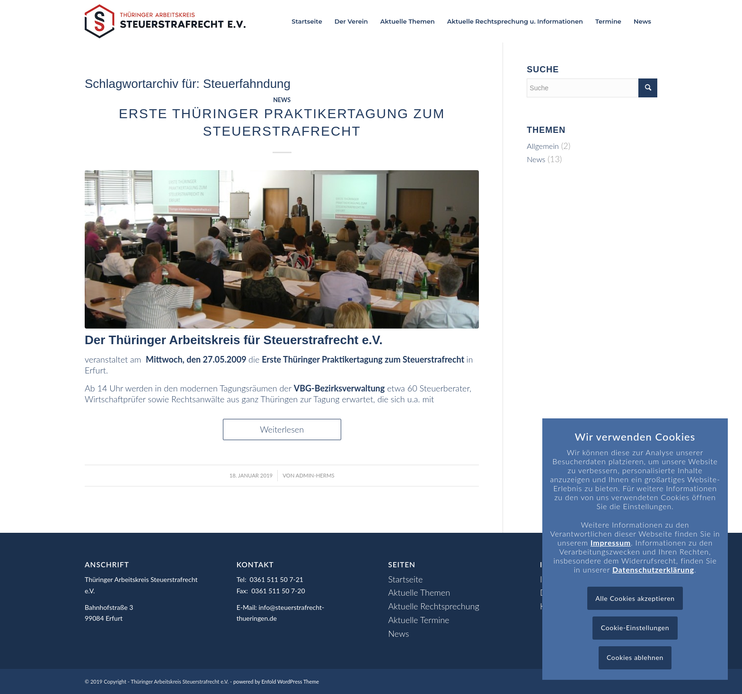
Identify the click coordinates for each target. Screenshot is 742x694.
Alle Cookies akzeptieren (635, 598)
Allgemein (543, 145)
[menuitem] (306, 21)
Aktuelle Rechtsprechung (433, 606)
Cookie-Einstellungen (635, 628)
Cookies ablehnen (635, 657)
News (282, 100)
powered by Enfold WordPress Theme (276, 681)
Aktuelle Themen (419, 592)
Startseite (405, 579)
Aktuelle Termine (418, 620)
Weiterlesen (282, 429)
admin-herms (315, 475)
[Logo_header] (165, 21)
